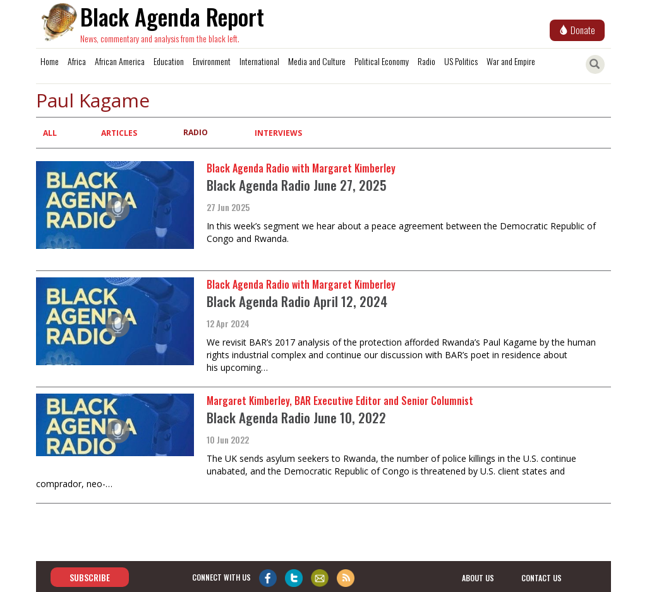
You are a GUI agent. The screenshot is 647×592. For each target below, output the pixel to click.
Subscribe (90, 577)
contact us (541, 577)
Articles (119, 133)
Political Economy (381, 61)
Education (169, 61)
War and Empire (511, 61)
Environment (212, 61)
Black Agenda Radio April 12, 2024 (297, 301)
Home (49, 61)
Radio (426, 61)
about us (478, 577)
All (50, 133)
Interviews (278, 133)
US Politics (461, 61)
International (259, 61)
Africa (77, 61)
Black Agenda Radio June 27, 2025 (297, 185)
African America (120, 61)
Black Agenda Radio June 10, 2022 (296, 417)
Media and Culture (317, 61)
